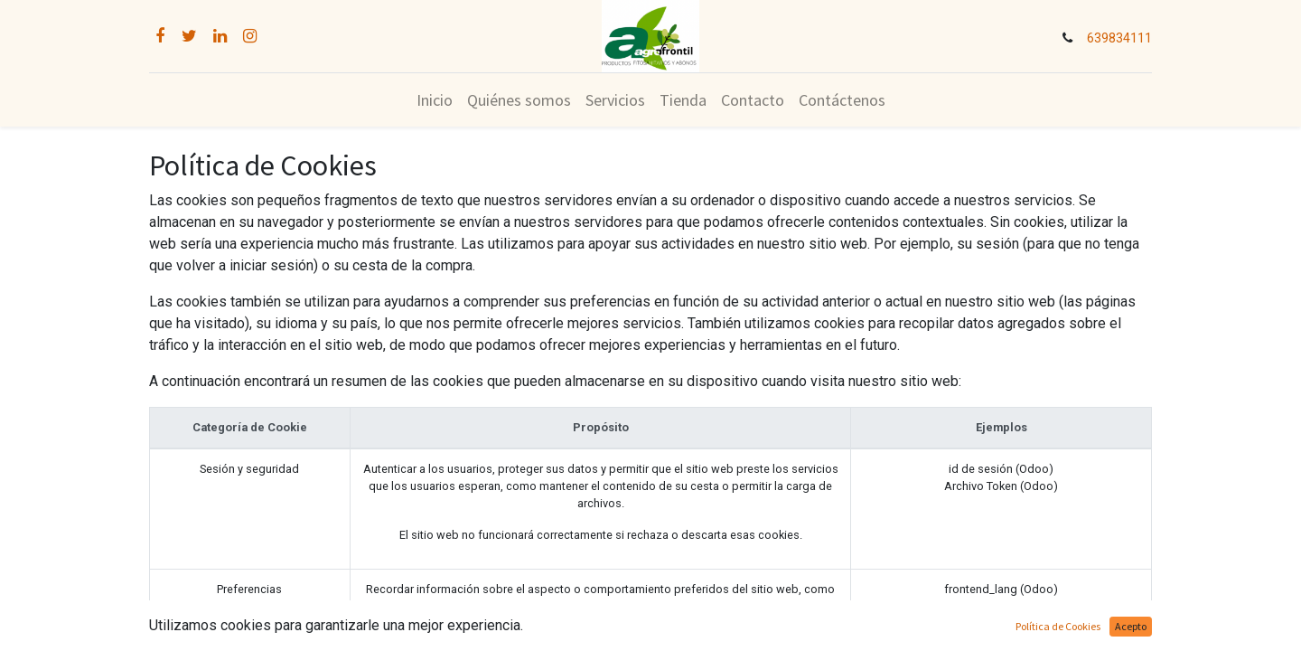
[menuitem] (434, 99)
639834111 (1119, 38)
